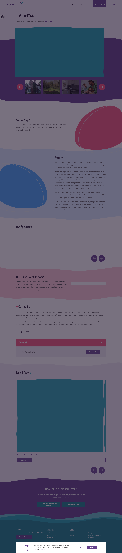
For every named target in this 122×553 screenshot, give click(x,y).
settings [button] (43, 549)
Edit (80, 547)
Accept (92, 547)
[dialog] (61, 276)
